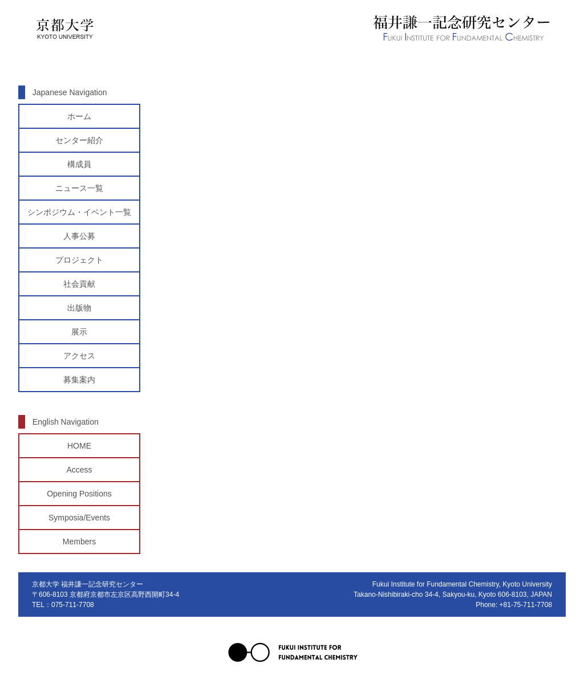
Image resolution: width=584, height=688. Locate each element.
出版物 (79, 307)
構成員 (79, 164)
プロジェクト (79, 259)
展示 (79, 331)
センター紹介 (79, 140)
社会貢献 (79, 283)
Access (79, 469)
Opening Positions (79, 493)
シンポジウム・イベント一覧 (79, 212)
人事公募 (79, 236)
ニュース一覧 (79, 188)
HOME (79, 445)
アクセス (79, 355)
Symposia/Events (79, 517)
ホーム (79, 116)
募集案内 (79, 379)
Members (79, 541)
